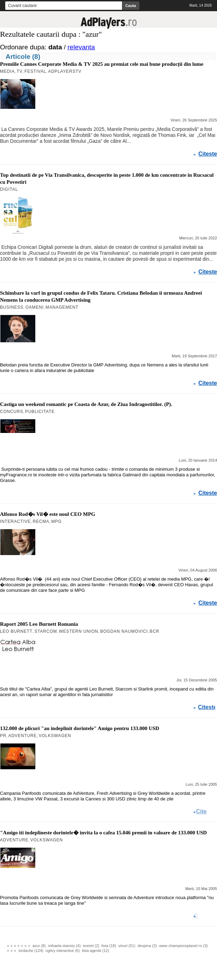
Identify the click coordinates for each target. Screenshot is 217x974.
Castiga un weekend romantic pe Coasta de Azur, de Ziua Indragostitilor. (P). (86, 404)
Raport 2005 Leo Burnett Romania (39, 624)
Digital (9, 189)
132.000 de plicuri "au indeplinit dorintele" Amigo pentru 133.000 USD (79, 728)
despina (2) (147, 946)
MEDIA (7, 71)
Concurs (11, 411)
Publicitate (40, 411)
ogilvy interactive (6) (62, 950)
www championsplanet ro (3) (183, 946)
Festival (35, 71)
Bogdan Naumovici (124, 631)
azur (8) (39, 946)
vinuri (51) (127, 946)
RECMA (41, 521)
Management (61, 307)
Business (11, 307)
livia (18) (109, 946)
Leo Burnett (16, 631)
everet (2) (91, 946)
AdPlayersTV (64, 71)
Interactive (15, 521)
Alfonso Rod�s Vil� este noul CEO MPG (47, 514)
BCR (154, 631)
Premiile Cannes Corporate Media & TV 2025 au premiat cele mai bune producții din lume (101, 64)
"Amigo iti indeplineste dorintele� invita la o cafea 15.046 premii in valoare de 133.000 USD (103, 832)
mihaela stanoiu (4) (64, 946)
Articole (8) (23, 56)
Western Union (78, 631)
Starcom (45, 631)
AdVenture (22, 736)
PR (3, 736)
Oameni (35, 307)
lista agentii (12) (95, 950)
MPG (56, 521)
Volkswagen (55, 736)
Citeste (207, 154)
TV (20, 71)
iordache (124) (31, 950)
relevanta (81, 47)
